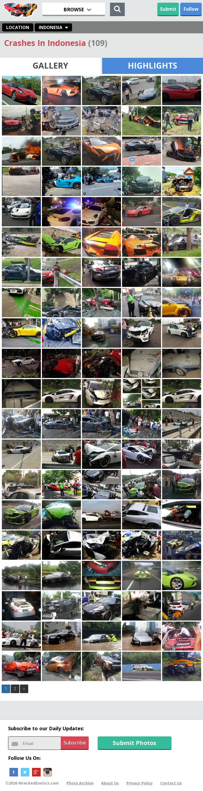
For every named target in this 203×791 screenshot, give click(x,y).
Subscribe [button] (74, 742)
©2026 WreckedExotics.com (32, 783)
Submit (168, 9)
